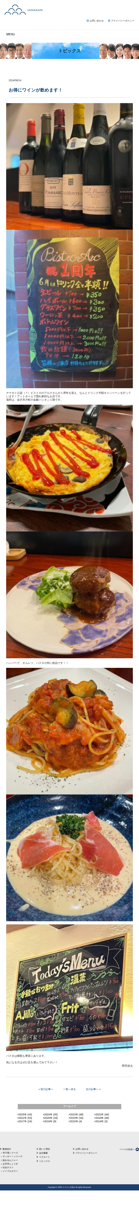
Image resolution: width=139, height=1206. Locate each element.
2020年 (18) (51, 1133)
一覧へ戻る (69, 1104)
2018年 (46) (102, 1133)
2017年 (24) (25, 1136)
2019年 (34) (76, 1133)
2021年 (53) (25, 1133)
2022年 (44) (102, 1130)
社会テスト (8, 1183)
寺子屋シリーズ (10, 1168)
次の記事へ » (93, 1104)
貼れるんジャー (10, 1176)
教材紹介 (7, 1164)
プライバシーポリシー (122, 36)
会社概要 (43, 1168)
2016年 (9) (50, 1136)
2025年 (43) (25, 1130)
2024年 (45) (51, 1130)
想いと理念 (44, 1164)
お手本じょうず (10, 1179)
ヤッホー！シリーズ (12, 1172)
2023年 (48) (76, 1130)
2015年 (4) (76, 1136)
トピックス (44, 1176)
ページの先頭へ (129, 1165)
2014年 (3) (102, 1136)
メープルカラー (10, 1186)
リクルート (44, 1172)
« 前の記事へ (45, 1104)
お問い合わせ (97, 36)
